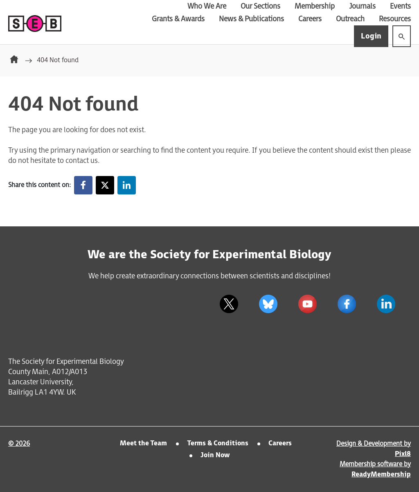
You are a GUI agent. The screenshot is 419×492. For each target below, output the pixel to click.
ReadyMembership (381, 474)
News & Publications (251, 19)
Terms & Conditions (217, 443)
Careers (310, 19)
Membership (315, 6)
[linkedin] (386, 304)
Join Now (215, 455)
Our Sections (260, 6)
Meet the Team (143, 443)
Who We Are (206, 6)
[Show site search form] (401, 36)
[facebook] (346, 304)
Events (400, 6)
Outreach (350, 19)
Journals (362, 6)
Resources (395, 19)
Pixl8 (403, 454)
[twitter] (228, 304)
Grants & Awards (178, 19)
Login (371, 36)
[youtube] (307, 304)
